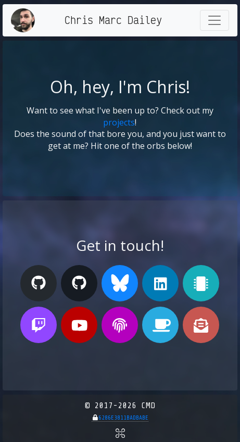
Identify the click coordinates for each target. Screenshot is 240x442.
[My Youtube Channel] (79, 325)
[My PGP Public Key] (120, 325)
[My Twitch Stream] (38, 325)
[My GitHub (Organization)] (79, 283)
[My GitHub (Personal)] (38, 283)
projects (119, 122)
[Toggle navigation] (214, 20)
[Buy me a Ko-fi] (160, 325)
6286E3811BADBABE (123, 417)
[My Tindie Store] (201, 283)
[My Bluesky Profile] (120, 283)
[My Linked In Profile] (160, 283)
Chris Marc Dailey (113, 20)
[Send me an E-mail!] (201, 325)
